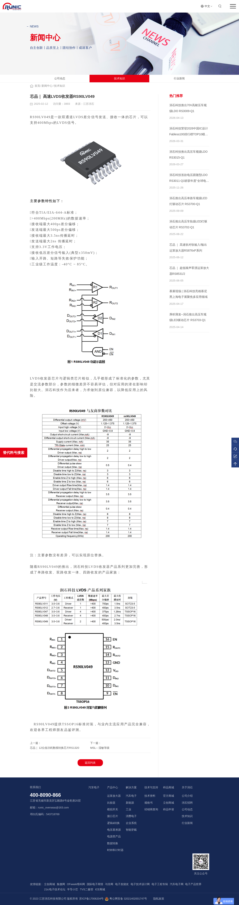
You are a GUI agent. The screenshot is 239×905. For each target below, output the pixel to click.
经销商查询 (151, 809)
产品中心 (112, 787)
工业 (128, 809)
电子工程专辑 (160, 884)
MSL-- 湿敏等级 (99, 747)
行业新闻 (179, 78)
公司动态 (59, 78)
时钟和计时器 (115, 850)
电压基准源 (114, 829)
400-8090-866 (45, 795)
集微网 (61, 884)
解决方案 (131, 787)
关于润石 (187, 787)
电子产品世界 (193, 884)
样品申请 (168, 809)
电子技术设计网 (140, 884)
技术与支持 (151, 787)
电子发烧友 (122, 884)
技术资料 (149, 795)
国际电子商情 (95, 884)
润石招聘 (187, 802)
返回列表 (90, 762)
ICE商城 (100, 889)
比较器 (111, 802)
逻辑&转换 (113, 823)
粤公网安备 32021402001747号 (126, 899)
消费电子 (131, 816)
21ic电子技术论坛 (54, 889)
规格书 (148, 802)
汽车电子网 (176, 884)
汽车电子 (93, 787)
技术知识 (119, 78)
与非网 (109, 884)
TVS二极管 (86, 889)
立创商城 (168, 802)
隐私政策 (158, 898)
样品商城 (168, 787)
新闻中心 (47, 85)
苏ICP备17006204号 (91, 898)
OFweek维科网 (76, 884)
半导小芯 (72, 889)
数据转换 (112, 843)
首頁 (37, 85)
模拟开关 (112, 809)
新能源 (130, 802)
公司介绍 (187, 795)
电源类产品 (114, 836)
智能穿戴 (131, 829)
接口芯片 (112, 816)
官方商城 (168, 795)
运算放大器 (114, 795)
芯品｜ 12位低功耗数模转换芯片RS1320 (54, 747)
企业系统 (131, 823)
